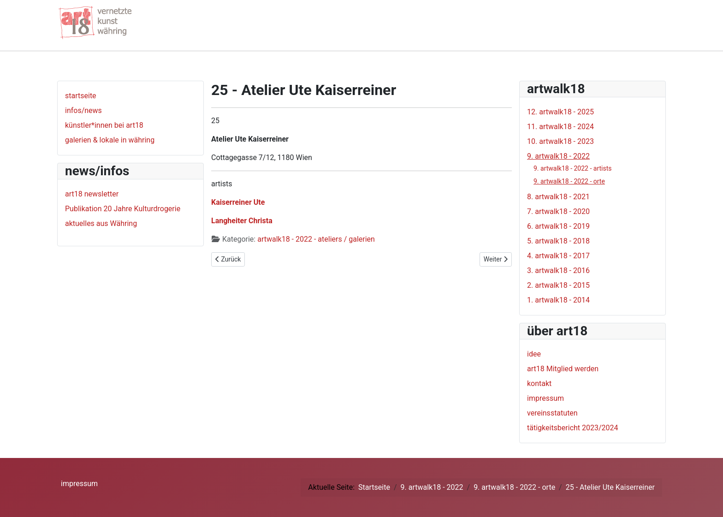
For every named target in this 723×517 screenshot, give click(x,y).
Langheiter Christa (242, 220)
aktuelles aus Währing (101, 223)
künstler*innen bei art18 (104, 125)
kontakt (539, 383)
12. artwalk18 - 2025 (560, 111)
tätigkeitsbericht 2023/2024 (572, 427)
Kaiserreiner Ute (238, 202)
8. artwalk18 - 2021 (558, 196)
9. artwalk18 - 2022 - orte (569, 181)
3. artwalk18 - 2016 (558, 270)
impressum (545, 398)
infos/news (83, 110)
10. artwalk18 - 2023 (560, 141)
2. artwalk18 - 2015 (558, 285)
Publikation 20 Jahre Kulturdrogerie (122, 208)
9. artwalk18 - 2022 (558, 156)
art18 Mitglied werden (563, 368)
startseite (80, 95)
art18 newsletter (92, 194)
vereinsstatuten (552, 413)
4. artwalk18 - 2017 (558, 255)
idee (534, 354)
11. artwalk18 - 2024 (560, 126)
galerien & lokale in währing (109, 140)
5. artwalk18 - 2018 (558, 241)
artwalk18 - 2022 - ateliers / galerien (316, 239)
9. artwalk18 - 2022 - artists (572, 168)
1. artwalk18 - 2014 (558, 300)
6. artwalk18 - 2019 (558, 226)
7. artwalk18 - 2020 (558, 211)
